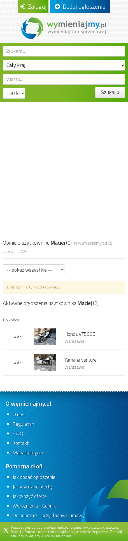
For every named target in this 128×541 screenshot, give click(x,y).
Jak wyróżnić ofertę (32, 486)
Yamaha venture (80, 360)
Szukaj (110, 92)
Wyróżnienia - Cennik (34, 506)
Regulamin (23, 424)
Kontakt (21, 443)
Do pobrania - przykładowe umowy (49, 515)
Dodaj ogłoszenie (80, 6)
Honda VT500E (79, 334)
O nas (19, 414)
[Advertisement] (64, 169)
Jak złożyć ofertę (30, 496)
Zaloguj (33, 6)
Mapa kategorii (28, 452)
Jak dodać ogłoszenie (34, 477)
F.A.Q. (18, 433)
